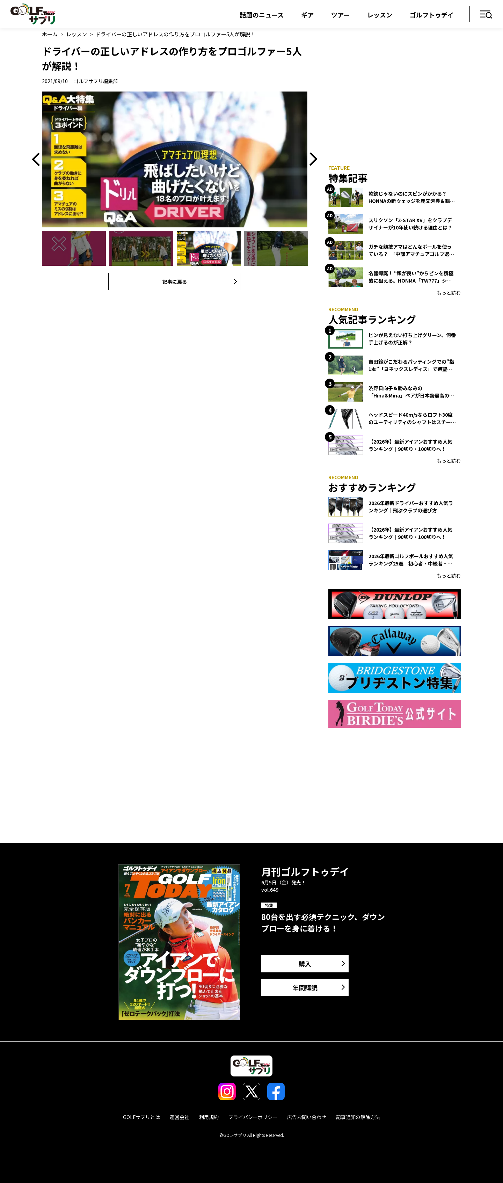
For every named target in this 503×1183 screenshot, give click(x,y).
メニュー (486, 15)
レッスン (379, 14)
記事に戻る (174, 281)
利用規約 (209, 1116)
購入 (305, 963)
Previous (38, 159)
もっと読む (449, 292)
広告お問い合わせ (306, 1116)
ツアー (340, 14)
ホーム (50, 34)
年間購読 (305, 987)
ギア (307, 14)
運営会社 (179, 1116)
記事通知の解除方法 (358, 1116)
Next (311, 159)
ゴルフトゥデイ (432, 14)
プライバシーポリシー (252, 1116)
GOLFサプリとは (141, 1116)
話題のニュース (262, 14)
